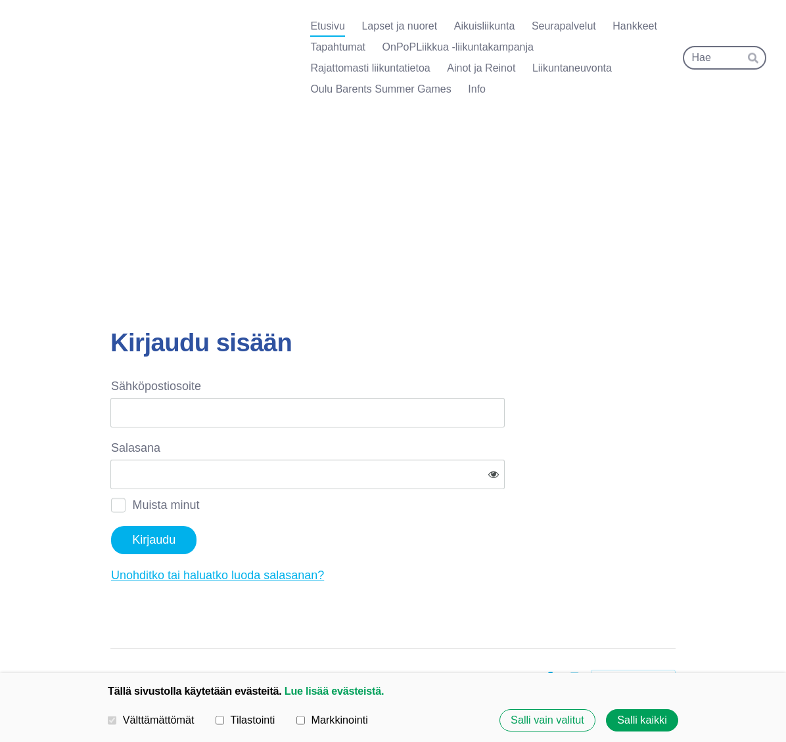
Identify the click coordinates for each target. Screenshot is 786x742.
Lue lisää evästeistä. (334, 691)
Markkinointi (332, 720)
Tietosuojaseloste (442, 635)
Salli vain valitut (547, 720)
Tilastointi (245, 720)
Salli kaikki (642, 720)
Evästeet (512, 635)
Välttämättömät (151, 720)
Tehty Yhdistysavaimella (633, 635)
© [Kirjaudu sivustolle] (115, 635)
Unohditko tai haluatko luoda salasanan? (359, 532)
